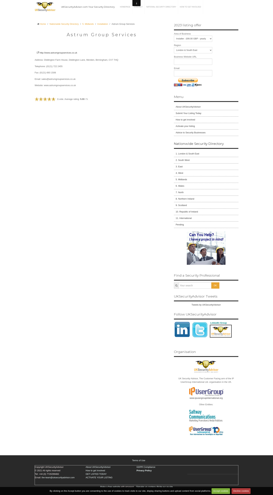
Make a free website (110, 486)
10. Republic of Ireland (187, 211)
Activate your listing (185, 126)
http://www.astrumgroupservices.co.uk (57, 52)
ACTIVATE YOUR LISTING (99, 477)
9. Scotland (181, 205)
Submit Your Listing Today (188, 113)
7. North (180, 192)
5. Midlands (88, 24)
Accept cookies (220, 491)
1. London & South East (187, 153)
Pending (180, 224)
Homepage (125, 7)
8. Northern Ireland (185, 198)
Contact (138, 7)
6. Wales (180, 186)
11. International (184, 218)
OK (215, 285)
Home (43, 24)
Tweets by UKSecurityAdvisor (206, 304)
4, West (179, 173)
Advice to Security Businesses (190, 132)
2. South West (183, 160)
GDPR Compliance (145, 467)
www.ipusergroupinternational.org (206, 398)
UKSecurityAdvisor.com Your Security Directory (88, 7)
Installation (102, 24)
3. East (179, 166)
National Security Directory (161, 7)
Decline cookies (241, 491)
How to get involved (190, 7)
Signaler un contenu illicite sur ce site (154, 486)
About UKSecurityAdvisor (188, 106)
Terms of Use (138, 460)
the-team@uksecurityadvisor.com (58, 477)
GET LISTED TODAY (96, 474)
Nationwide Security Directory (64, 24)
